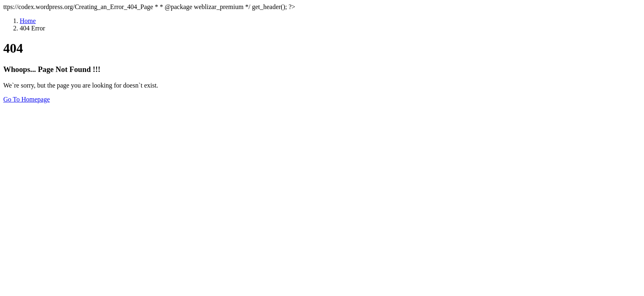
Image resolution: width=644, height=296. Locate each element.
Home (28, 20)
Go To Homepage (26, 99)
